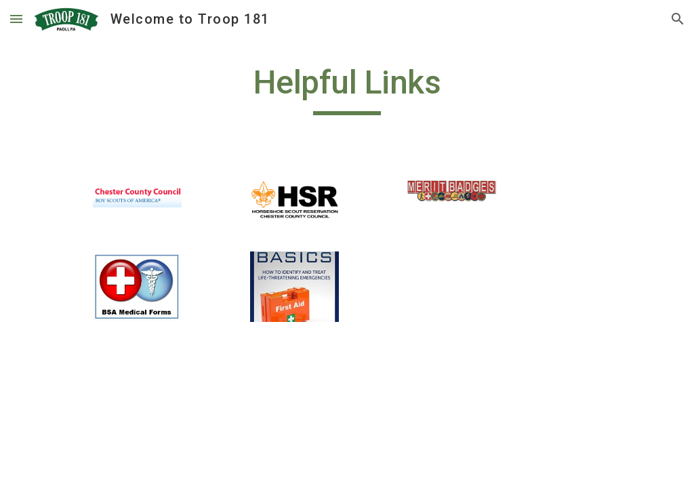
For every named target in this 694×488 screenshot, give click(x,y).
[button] (16, 18)
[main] (346, 89)
